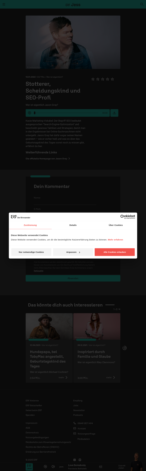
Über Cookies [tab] (116, 225)
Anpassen (73, 252)
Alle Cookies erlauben (115, 252)
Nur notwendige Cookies (31, 252)
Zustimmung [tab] (30, 225)
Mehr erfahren (115, 239)
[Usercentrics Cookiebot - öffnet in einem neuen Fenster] (122, 217)
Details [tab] (73, 225)
